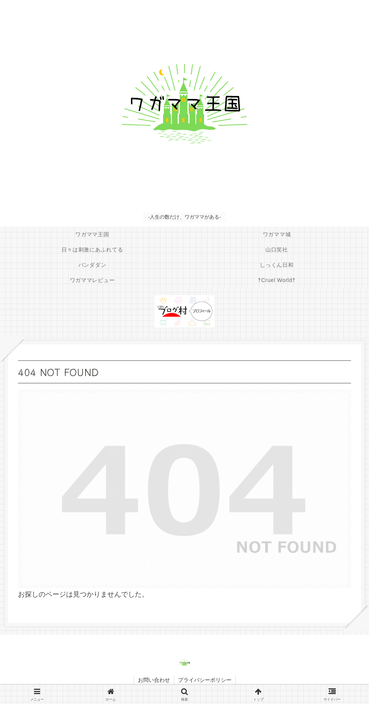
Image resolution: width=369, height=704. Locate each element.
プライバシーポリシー (204, 680)
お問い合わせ (154, 680)
